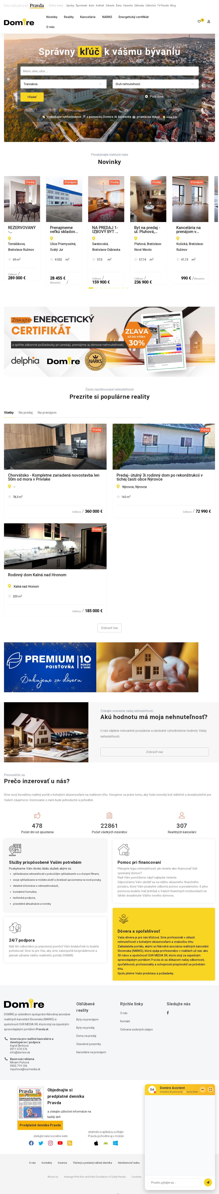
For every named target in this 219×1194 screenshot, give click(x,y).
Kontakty (47, 1147)
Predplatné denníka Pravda (40, 1110)
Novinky (51, 17)
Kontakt (125, 1006)
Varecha (128, 5)
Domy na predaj (86, 1020)
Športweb (81, 5)
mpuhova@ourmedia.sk (25, 1054)
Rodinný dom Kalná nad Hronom (37, 560)
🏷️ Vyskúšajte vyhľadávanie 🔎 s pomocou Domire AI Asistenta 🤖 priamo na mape (101, 117)
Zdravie (110, 5)
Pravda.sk (157, 945)
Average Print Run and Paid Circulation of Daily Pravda (95, 1161)
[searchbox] (110, 71)
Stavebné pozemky (88, 1029)
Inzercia (62, 1147)
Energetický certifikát (134, 17)
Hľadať (32, 97)
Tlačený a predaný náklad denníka (92, 1147)
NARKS (107, 17)
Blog (173, 5)
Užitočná (150, 5)
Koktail (100, 5)
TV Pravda (163, 5)
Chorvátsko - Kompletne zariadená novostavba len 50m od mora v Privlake (53, 462)
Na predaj (26, 397)
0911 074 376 (18, 1033)
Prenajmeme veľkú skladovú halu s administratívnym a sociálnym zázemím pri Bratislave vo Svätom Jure (155, 230)
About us (52, 1161)
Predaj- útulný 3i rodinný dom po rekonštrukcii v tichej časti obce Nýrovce (160, 462)
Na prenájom (47, 397)
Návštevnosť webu (129, 1147)
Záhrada (139, 5)
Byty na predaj (85, 1012)
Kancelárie (88, 17)
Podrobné (154, 96)
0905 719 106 (18, 1050)
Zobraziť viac (109, 613)
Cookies (136, 1161)
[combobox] (109, 70)
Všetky (9, 397)
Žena (119, 5)
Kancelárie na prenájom (91, 1037)
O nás (50, 27)
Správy (70, 5)
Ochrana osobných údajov (136, 1014)
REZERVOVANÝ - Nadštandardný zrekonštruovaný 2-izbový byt (53, 230)
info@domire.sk (20, 1037)
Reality (69, 17)
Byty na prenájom (87, 1004)
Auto (91, 5)
